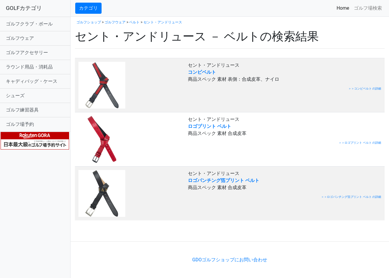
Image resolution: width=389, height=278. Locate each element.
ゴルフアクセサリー (27, 52)
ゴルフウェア (20, 38)
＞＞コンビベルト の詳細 (364, 88)
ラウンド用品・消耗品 (29, 67)
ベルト (134, 22)
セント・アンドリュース (162, 22)
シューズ (15, 95)
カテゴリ (88, 8)
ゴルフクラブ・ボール (29, 24)
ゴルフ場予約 (20, 124)
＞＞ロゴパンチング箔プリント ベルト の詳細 (351, 196)
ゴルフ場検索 (368, 8)
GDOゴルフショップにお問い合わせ (229, 259)
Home (344, 8)
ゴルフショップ (88, 22)
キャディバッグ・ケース (31, 81)
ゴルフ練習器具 (22, 110)
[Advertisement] (143, 232)
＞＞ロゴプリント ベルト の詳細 (360, 142)
